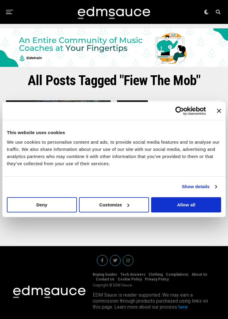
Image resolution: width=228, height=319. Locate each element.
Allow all (186, 204)
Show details (196, 186)
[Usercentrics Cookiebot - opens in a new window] (179, 110)
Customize (114, 204)
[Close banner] (219, 111)
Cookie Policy (130, 279)
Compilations (177, 274)
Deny (41, 204)
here (183, 307)
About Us (199, 274)
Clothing (155, 274)
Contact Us (105, 279)
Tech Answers (132, 274)
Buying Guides (105, 274)
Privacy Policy (157, 279)
